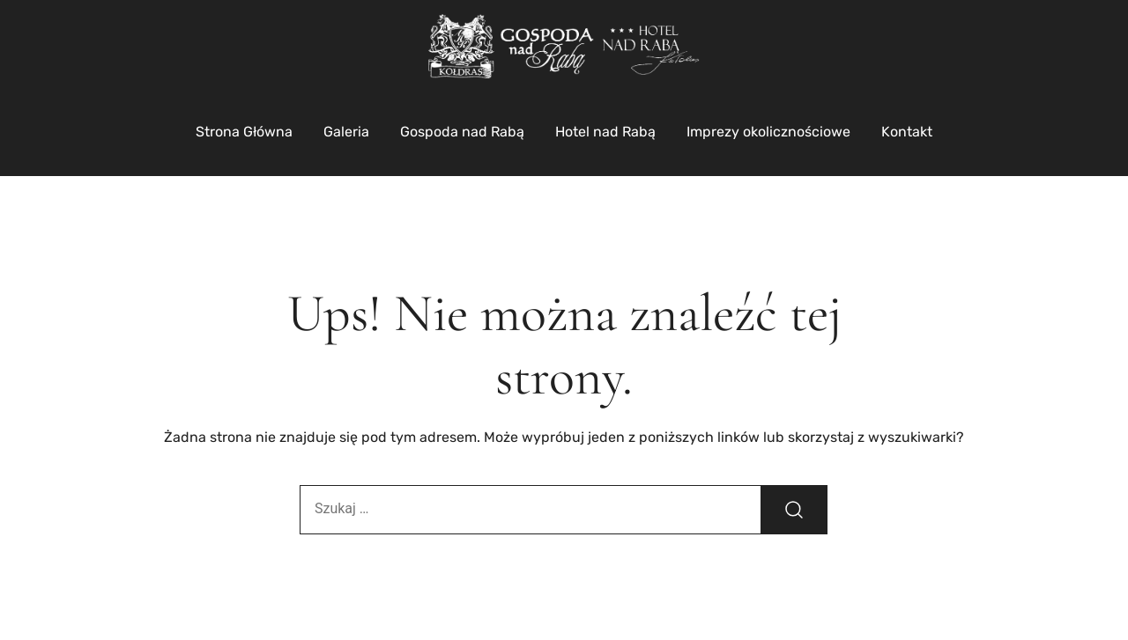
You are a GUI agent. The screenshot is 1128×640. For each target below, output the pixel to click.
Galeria (346, 131)
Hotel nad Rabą (605, 131)
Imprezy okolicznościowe (768, 131)
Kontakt (906, 131)
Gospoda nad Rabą (462, 131)
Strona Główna (244, 131)
